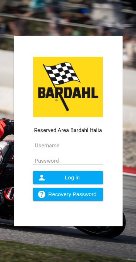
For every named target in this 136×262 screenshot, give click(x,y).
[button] (68, 177)
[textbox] (68, 145)
